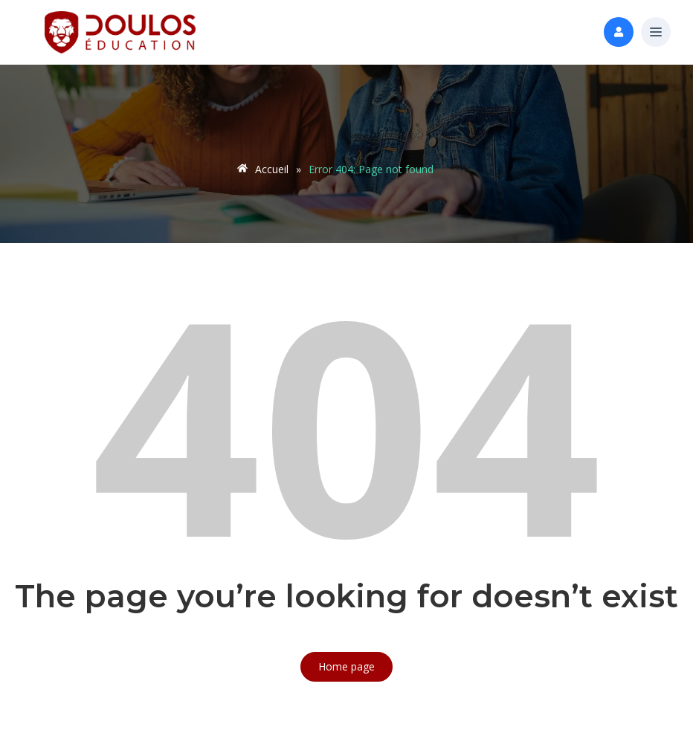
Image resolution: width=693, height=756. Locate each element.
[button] (656, 32)
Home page (346, 666)
